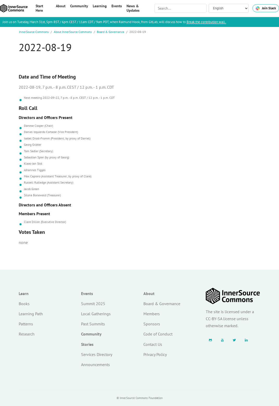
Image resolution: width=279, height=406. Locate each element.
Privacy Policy (155, 354)
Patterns (26, 323)
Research (27, 334)
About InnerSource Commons (73, 32)
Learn (24, 293)
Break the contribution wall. (206, 22)
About (149, 293)
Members (151, 313)
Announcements (95, 364)
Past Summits (93, 323)
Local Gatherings (96, 313)
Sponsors (151, 323)
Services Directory (96, 354)
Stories (87, 344)
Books (24, 303)
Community (91, 334)
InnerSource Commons (34, 32)
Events (87, 293)
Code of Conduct (157, 334)
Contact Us (152, 344)
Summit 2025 (93, 303)
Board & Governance (110, 32)
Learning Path (31, 313)
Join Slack (266, 8)
